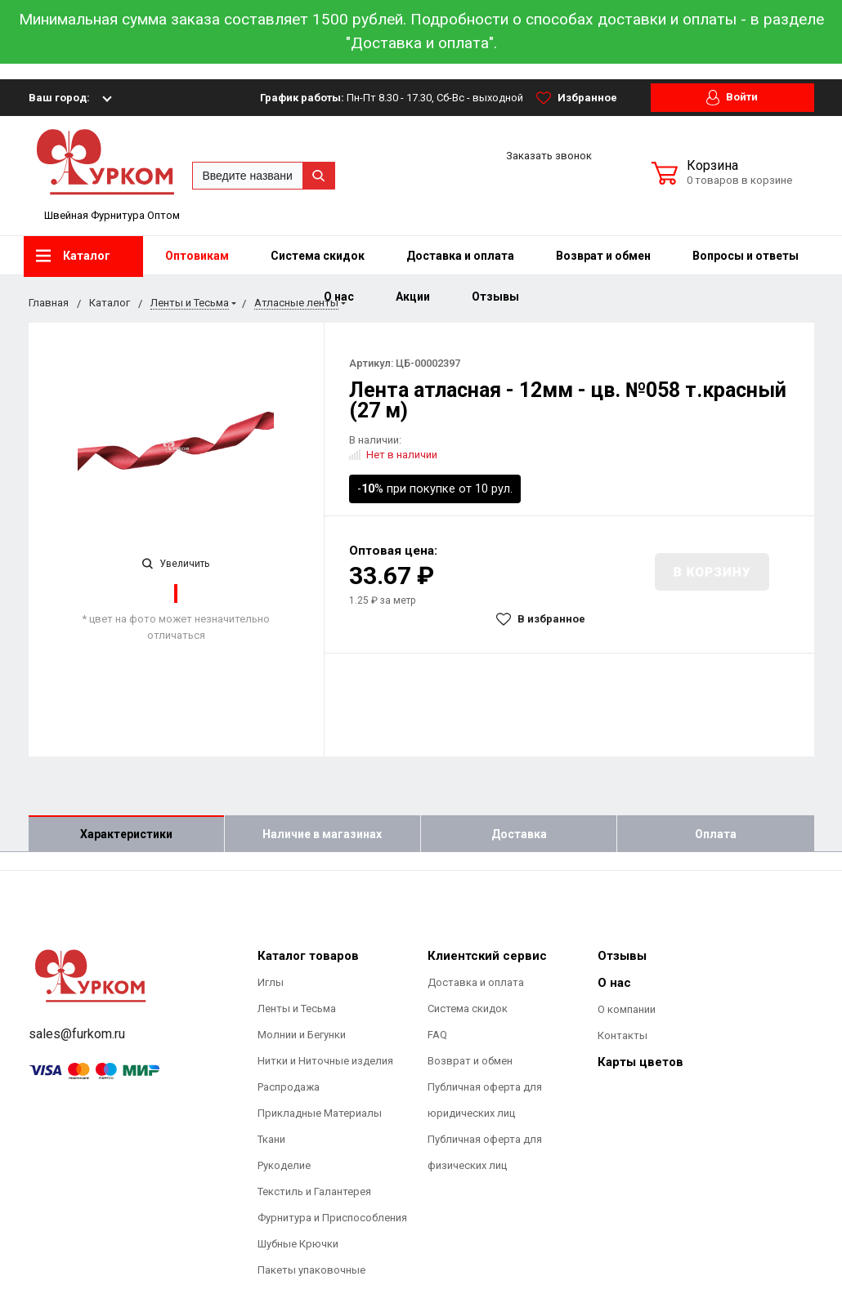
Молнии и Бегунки (302, 1035)
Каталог (73, 255)
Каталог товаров (308, 955)
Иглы (271, 982)
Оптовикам (197, 255)
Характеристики (126, 834)
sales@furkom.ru (77, 1034)
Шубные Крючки (298, 1244)
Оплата (716, 834)
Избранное (576, 98)
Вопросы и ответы (745, 255)
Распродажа (289, 1087)
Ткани (271, 1139)
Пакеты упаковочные (311, 1270)
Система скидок (318, 255)
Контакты (622, 1035)
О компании (627, 1009)
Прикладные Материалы (320, 1113)
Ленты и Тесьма (297, 1008)
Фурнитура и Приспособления (332, 1218)
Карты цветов (640, 1062)
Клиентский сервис (487, 955)
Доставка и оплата (460, 255)
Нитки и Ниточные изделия (325, 1061)
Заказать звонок (549, 155)
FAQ (437, 1035)
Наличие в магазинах (322, 834)
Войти (732, 97)
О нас (614, 982)
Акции (413, 296)
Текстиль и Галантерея (314, 1191)
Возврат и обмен (603, 255)
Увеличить (175, 563)
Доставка (519, 834)
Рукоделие (284, 1165)
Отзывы (495, 296)
